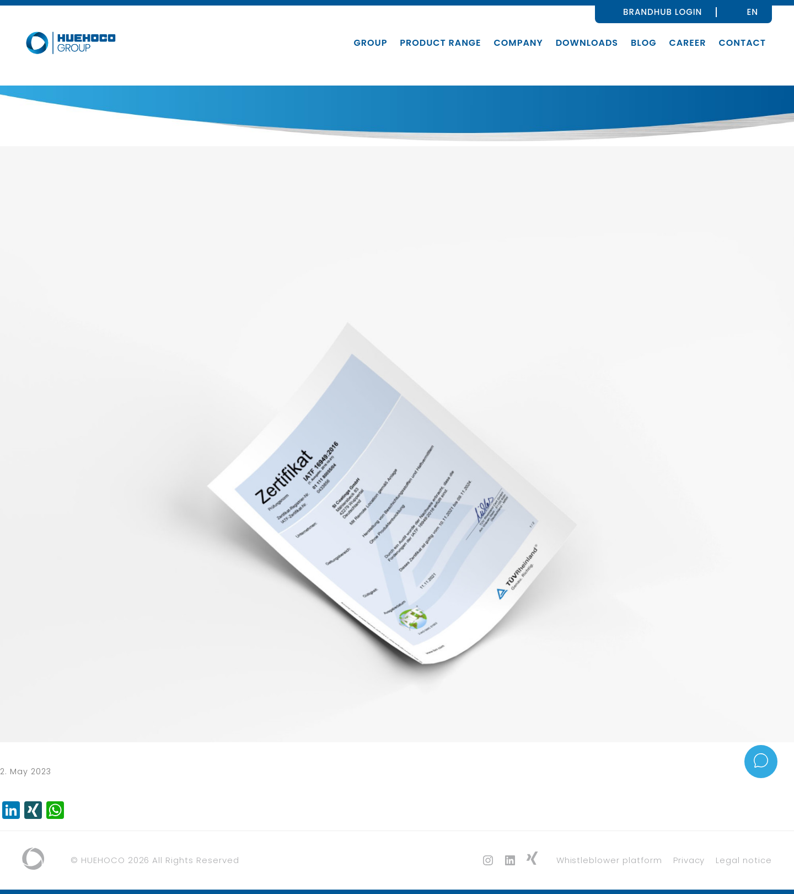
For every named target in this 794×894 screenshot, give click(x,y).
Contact (742, 42)
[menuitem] (752, 11)
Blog (643, 42)
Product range (440, 42)
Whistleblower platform (609, 860)
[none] (752, 11)
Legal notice (744, 860)
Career (687, 42)
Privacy (689, 860)
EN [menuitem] (752, 12)
